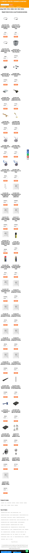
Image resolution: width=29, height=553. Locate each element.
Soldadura (25, 502)
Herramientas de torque (6, 531)
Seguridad (17, 502)
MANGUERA (16, 534)
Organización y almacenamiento (5, 524)
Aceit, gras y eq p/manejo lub (20, 531)
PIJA (9, 539)
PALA (19, 534)
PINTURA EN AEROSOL (3, 536)
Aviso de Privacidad (14, 551)
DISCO (11, 534)
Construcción (9, 502)
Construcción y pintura (12, 519)
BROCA (23, 529)
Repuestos (12, 505)
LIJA (13, 536)
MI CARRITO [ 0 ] (10, 7)
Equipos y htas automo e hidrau (21, 519)
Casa (5, 502)
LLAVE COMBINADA (13, 531)
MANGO (7, 539)
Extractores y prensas (22, 527)
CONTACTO (21, 7)
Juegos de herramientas (21, 522)
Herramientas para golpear (5, 519)
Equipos (11, 529)
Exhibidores (16, 505)
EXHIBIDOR (24, 534)
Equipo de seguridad (3, 517)
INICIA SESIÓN (17, 7)
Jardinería (8, 505)
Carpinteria (13, 502)
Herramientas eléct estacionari (5, 534)
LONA (25, 531)
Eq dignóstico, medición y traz (5, 529)
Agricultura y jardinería (13, 522)
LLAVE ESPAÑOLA (26, 536)
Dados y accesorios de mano (14, 512)
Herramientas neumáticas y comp (5, 527)
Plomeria (2, 505)
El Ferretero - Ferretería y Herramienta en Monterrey (13, 1)
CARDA (11, 536)
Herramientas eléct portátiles (17, 529)
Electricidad (21, 502)
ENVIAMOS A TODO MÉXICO (3, 7)
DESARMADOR (26, 529)
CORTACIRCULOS (3, 539)
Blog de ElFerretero (14, 541)
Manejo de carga (9, 517)
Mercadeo (21, 524)
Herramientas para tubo (14, 527)
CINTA (13, 534)
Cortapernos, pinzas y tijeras (5, 522)
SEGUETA (11, 539)
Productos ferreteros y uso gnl (19, 536)
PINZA (1, 531)
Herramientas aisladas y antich (15, 524)
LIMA (21, 534)
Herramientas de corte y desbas (5, 512)
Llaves (20, 512)
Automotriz (2, 502)
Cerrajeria (14, 517)
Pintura (5, 505)
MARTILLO (8, 536)
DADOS (27, 519)
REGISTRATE (14, 7)
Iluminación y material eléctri (20, 517)
